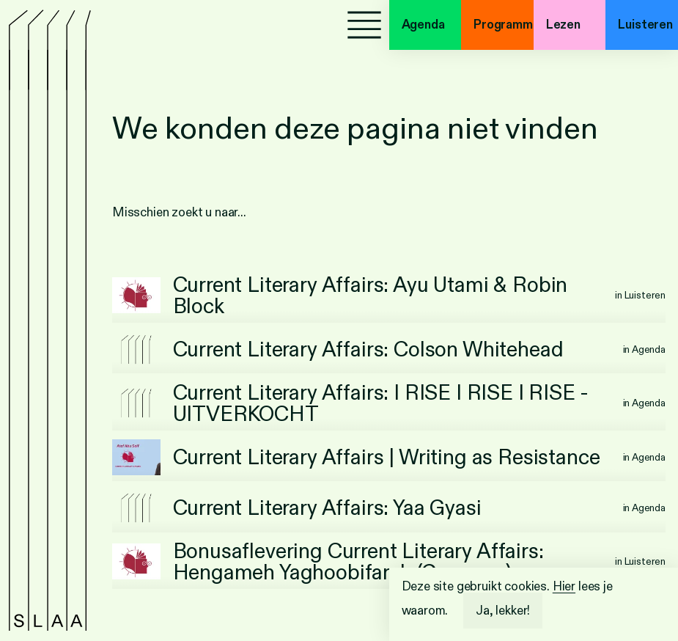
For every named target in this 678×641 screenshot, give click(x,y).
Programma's (504, 24)
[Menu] (364, 25)
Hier (564, 586)
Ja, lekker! (503, 610)
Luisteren (645, 24)
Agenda (423, 24)
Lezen (563, 24)
